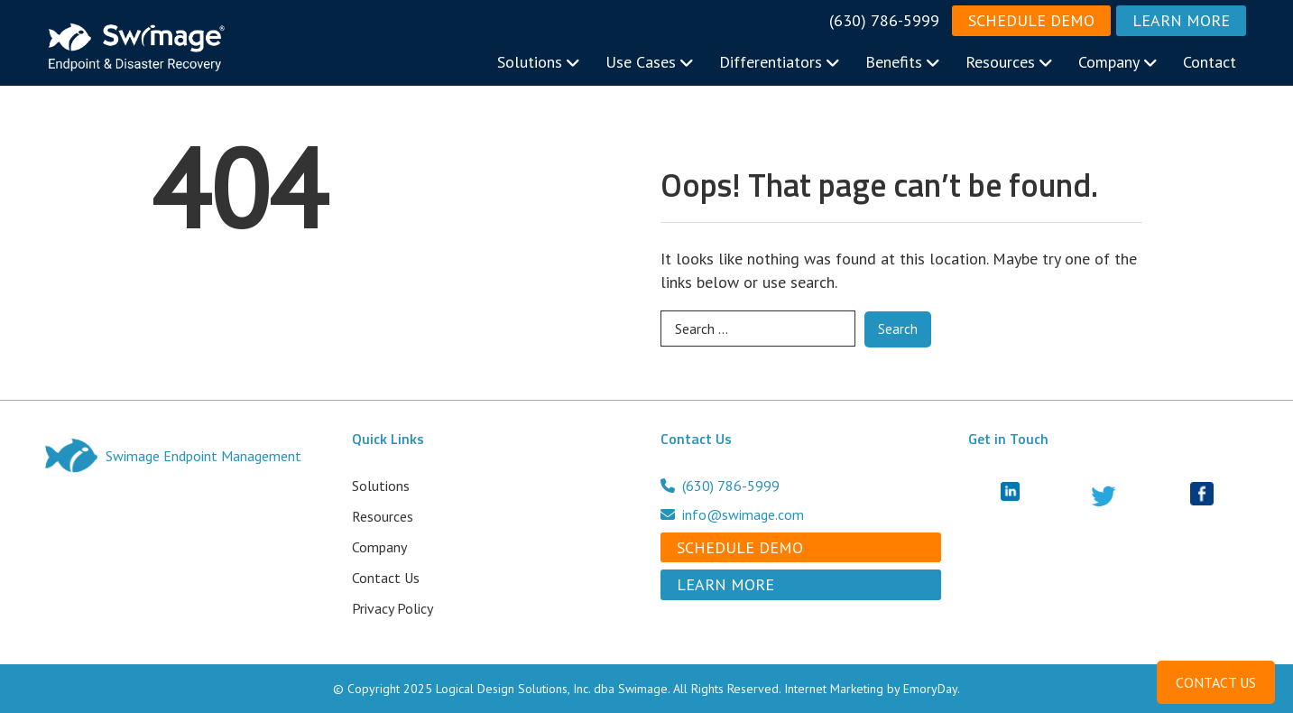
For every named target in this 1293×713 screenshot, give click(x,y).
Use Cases (649, 61)
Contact (1209, 61)
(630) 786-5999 (884, 20)
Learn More (1181, 20)
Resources (1009, 61)
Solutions (538, 61)
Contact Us (386, 578)
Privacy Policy (392, 608)
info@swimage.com (732, 514)
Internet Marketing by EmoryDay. (872, 689)
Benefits (902, 61)
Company (1118, 61)
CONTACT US (1216, 682)
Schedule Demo (1031, 20)
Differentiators (779, 61)
